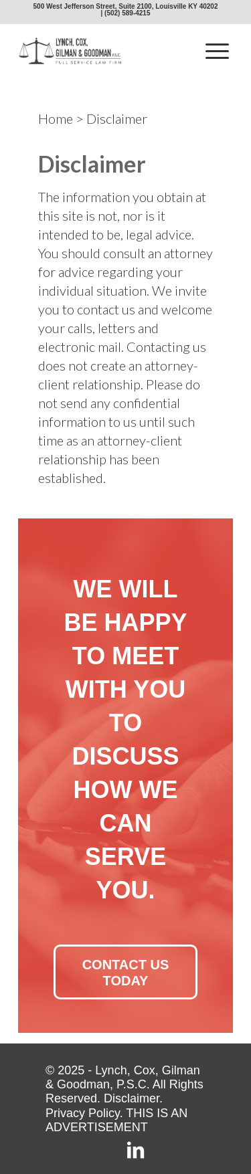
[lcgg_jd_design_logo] (104, 51)
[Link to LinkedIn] (135, 1152)
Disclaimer (131, 1098)
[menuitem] (217, 51)
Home (55, 118)
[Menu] (217, 51)
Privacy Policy (83, 1113)
